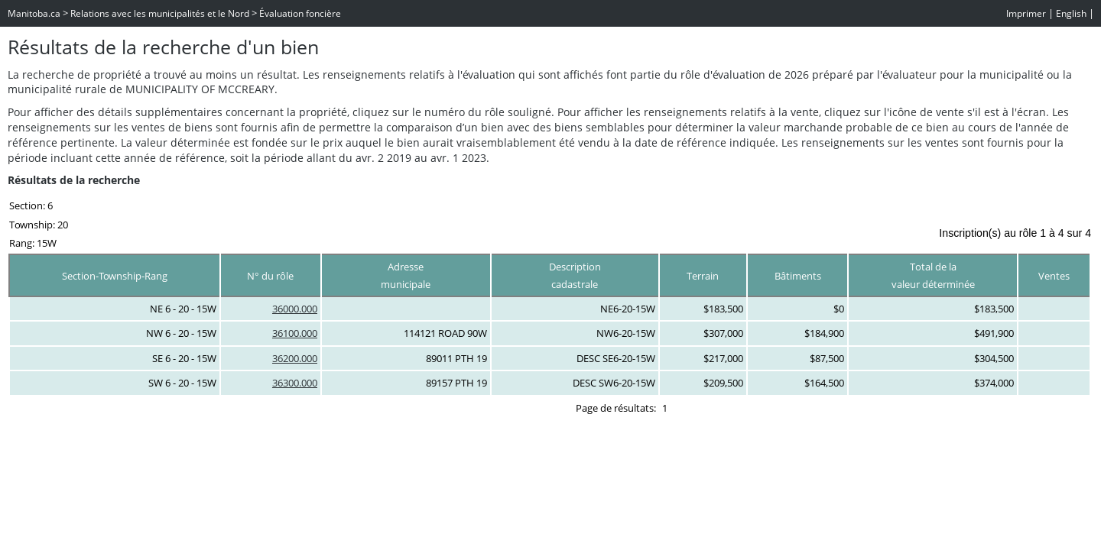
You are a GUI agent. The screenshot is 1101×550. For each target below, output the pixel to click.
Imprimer (1026, 13)
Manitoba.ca (34, 13)
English (1071, 13)
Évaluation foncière (300, 13)
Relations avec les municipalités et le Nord (159, 13)
